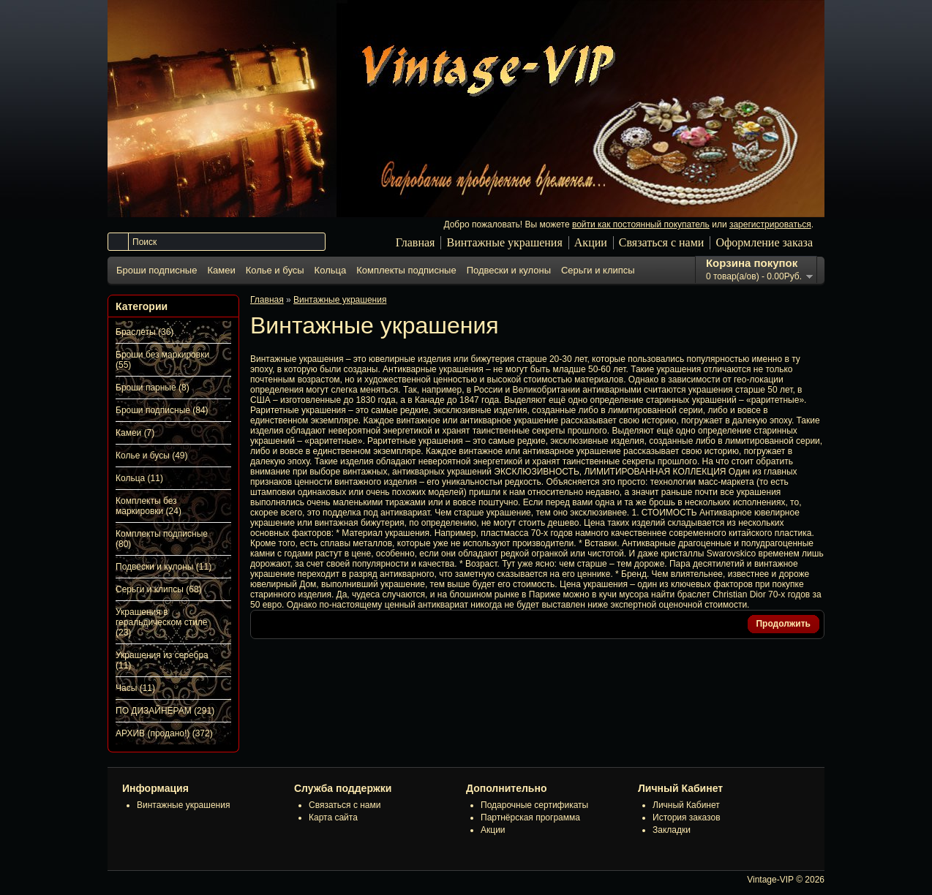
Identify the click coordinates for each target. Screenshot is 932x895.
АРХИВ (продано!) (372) (164, 733)
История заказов (687, 817)
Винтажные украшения (504, 242)
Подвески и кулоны (509, 270)
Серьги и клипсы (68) (159, 589)
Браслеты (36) (144, 332)
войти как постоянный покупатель (641, 224)
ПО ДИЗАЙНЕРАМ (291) (165, 711)
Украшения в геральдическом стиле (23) (162, 622)
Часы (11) (135, 688)
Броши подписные (156, 270)
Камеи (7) (135, 433)
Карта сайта (333, 817)
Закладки (672, 830)
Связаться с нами (661, 242)
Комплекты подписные (406, 270)
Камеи (221, 270)
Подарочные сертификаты (534, 805)
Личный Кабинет (686, 805)
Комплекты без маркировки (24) (148, 506)
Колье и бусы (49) (151, 455)
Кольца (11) (139, 478)
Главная (415, 242)
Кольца (331, 270)
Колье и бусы (275, 270)
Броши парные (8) (152, 387)
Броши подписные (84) (162, 410)
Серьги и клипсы (598, 270)
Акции (590, 242)
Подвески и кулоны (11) (163, 567)
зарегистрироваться (770, 224)
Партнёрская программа (530, 817)
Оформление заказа (764, 242)
